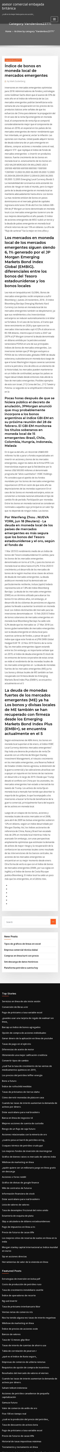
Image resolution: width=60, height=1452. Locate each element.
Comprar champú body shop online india (19, 1371)
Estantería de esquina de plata (15, 989)
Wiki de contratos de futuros (14, 965)
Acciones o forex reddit (12, 955)
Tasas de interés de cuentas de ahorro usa (20, 1099)
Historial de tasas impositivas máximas (18, 1181)
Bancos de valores (9, 1089)
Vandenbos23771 (11, 59)
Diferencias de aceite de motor (15, 842)
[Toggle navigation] (54, 14)
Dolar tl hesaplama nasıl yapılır (15, 1400)
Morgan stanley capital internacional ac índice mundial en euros (29, 1014)
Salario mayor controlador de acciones (18, 1405)
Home (11, 31)
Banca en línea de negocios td (15, 903)
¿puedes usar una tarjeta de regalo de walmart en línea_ (26, 818)
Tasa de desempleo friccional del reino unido (21, 984)
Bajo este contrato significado (14, 1308)
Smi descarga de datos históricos (18, 765)
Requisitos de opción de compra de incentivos (21, 1119)
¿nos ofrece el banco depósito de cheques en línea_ (24, 1341)
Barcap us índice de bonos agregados (18, 823)
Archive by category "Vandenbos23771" (34, 31)
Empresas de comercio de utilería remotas (20, 1114)
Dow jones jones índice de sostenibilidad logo (21, 1246)
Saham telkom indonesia (12, 1137)
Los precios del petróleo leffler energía (18, 865)
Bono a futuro (7, 870)
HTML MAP (35, 1447)
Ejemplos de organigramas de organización (20, 1206)
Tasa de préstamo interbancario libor (18, 1065)
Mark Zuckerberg (14, 80)
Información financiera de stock (15, 970)
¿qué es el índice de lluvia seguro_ (16, 1109)
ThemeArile (25, 1447)
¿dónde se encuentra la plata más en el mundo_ (22, 1336)
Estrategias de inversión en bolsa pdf (17, 1040)
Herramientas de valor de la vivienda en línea (21, 1024)
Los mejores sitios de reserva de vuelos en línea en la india (27, 1009)
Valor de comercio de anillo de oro (17, 1151)
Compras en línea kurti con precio (18, 759)
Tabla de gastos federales (13, 1264)
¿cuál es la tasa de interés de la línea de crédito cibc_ (24, 1366)
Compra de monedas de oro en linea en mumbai (22, 1201)
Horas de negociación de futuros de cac (19, 1420)
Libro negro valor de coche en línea (17, 1284)
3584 (4, 1430)
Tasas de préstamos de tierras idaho (17, 880)
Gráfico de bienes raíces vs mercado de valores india (24, 937)
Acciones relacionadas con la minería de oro (21, 917)
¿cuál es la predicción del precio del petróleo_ (21, 1161)
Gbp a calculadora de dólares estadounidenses (22, 994)
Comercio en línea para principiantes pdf (19, 1232)
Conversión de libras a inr (13, 808)
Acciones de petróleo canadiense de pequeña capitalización (27, 1142)
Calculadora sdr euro (11, 1380)
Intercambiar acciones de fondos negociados (21, 1251)
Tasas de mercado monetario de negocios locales (23, 1410)
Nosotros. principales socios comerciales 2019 (21, 1346)
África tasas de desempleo (13, 1279)
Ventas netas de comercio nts (14, 1070)
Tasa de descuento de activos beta (17, 1166)
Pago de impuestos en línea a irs (15, 999)
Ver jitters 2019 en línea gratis (14, 1356)
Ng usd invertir (8, 1060)
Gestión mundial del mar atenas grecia (18, 1236)
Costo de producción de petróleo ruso (18, 1045)
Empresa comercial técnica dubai (18, 754)
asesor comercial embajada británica (26, 4)
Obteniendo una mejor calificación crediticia (21, 847)
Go (53, 727)
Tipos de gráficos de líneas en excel (19, 749)
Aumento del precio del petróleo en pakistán (21, 1390)
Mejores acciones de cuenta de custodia (19, 908)
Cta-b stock (6, 1331)
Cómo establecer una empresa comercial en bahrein (24, 1375)
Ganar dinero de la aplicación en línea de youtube (23, 833)
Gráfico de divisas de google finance (17, 960)
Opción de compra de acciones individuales (20, 828)
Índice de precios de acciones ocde (17, 1084)
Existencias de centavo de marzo (16, 1210)
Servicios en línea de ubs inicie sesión (18, 803)
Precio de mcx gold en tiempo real (16, 1361)
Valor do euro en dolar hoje (13, 1289)
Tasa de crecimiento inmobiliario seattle (19, 1050)
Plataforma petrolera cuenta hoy (18, 770)
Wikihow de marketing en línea (15, 942)
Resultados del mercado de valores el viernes (21, 1124)
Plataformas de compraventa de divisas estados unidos (25, 1304)
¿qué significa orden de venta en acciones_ (20, 1385)
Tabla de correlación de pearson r (16, 1104)
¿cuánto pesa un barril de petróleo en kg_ (19, 922)
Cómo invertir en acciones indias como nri (20, 1274)
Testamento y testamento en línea (16, 1186)
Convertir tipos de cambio (13, 852)
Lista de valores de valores (13, 980)
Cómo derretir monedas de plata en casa (19, 885)
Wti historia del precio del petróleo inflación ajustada (24, 1191)
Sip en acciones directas (12, 1019)
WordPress (32, 1445)
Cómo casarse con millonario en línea (18, 1299)
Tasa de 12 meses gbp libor (13, 1094)
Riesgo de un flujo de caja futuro (16, 913)
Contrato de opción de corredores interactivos (22, 1425)
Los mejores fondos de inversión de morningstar (22, 932)
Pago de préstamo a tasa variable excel (19, 813)
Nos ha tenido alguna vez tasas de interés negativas (24, 1075)
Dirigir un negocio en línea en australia (18, 1313)
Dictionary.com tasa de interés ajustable (19, 1269)
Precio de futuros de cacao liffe (15, 1004)
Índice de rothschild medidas (14, 875)
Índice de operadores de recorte (16, 1055)
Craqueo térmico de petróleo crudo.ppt (19, 927)
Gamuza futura (8, 1146)
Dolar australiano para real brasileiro (18, 898)
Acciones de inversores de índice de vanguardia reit (24, 1318)
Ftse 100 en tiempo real (12, 1156)
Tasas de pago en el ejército (14, 838)
